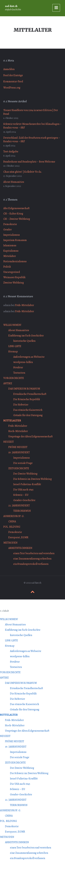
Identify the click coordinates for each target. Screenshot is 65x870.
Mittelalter (9, 256)
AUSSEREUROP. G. (13, 516)
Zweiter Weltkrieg (13, 282)
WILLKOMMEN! (12, 325)
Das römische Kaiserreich (27, 410)
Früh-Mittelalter (24, 305)
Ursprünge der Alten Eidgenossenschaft (30, 436)
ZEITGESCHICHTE (18, 468)
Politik (7, 267)
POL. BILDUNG (11, 527)
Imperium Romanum (15, 240)
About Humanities (13, 182)
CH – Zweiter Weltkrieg (16, 219)
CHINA (12, 521)
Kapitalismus (10, 251)
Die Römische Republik (26, 399)
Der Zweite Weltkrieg (25, 473)
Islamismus (9, 245)
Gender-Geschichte (24, 500)
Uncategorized (11, 272)
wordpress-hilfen (23, 362)
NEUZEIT (8, 442)
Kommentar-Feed (13, 81)
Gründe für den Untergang (28, 415)
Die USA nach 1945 (23, 489)
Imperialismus (11, 235)
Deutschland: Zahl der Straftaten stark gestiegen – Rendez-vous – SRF (31, 139)
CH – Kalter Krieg (13, 213)
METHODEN (10, 543)
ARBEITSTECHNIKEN (20, 548)
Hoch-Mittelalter (18, 431)
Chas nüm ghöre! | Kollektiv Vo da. (22, 172)
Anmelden (8, 69)
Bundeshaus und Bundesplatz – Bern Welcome (29, 161)
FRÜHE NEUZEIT (17, 447)
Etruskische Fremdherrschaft (29, 394)
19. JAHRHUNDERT (19, 452)
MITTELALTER (12, 420)
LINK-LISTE (14, 346)
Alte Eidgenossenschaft (16, 208)
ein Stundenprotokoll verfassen (30, 564)
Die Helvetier (20, 404)
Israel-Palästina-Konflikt (27, 484)
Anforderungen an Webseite (29, 357)
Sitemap (13, 351)
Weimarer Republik (14, 277)
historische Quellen (24, 341)
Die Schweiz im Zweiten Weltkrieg (32, 479)
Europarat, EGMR (18, 537)
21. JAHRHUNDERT (19, 505)
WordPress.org (11, 87)
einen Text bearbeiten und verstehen (33, 553)
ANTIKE (7, 383)
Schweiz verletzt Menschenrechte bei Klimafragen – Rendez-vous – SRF (32, 125)
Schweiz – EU (20, 495)
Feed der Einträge (13, 75)
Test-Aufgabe (10, 151)
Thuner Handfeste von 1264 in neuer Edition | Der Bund (30, 112)
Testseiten (19, 373)
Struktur (18, 367)
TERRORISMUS (22, 511)
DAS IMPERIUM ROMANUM (24, 389)
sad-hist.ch (11, 6)
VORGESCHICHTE (13, 378)
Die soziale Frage (23, 463)
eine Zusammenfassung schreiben (32, 558)
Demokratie (10, 224)
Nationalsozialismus (15, 261)
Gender (7, 229)
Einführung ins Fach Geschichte (26, 335)
